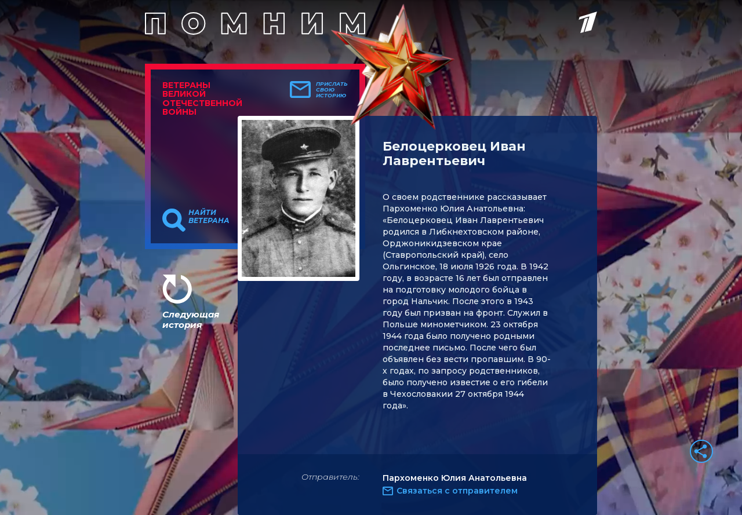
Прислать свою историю (332, 89)
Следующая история (190, 319)
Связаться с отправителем (457, 490)
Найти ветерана (209, 217)
